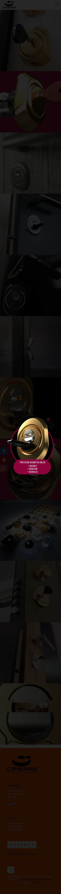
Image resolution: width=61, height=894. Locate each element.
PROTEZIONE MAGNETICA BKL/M (32, 462)
